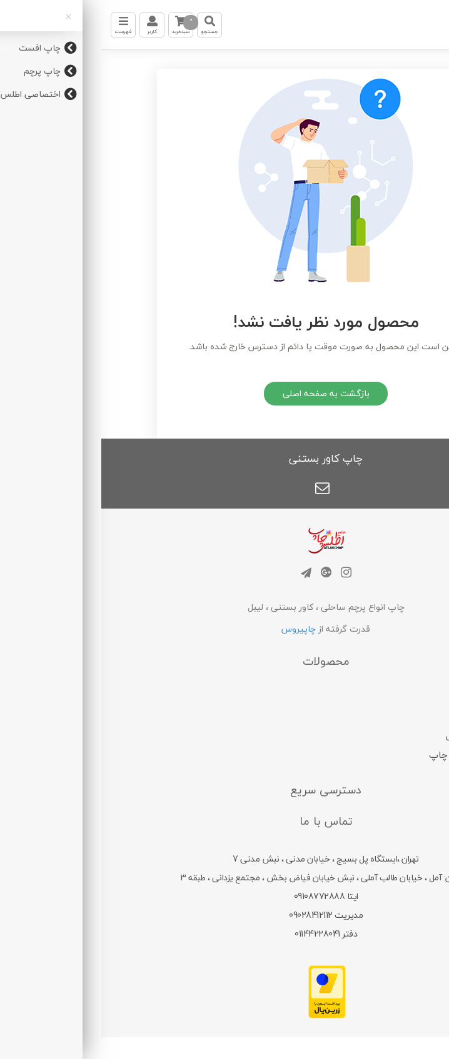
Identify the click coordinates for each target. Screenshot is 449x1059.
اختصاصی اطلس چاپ (372, 755)
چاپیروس (197, 629)
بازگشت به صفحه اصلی (224, 393)
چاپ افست (372, 696)
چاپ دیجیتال (372, 735)
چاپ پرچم (371, 716)
